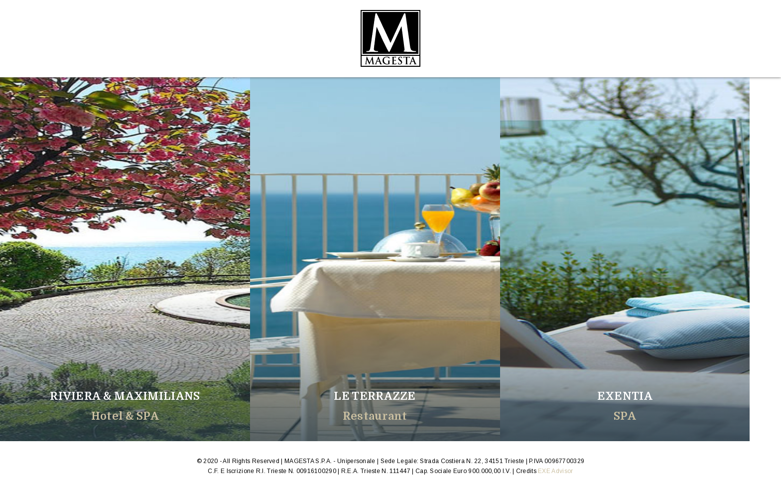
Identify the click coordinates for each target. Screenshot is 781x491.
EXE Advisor (555, 471)
